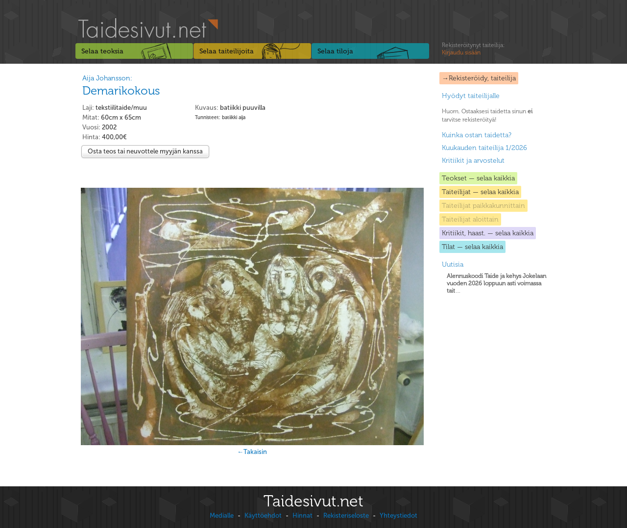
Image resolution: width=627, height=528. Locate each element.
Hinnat (302, 515)
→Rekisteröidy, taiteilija (479, 78)
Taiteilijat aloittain (470, 219)
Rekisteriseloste (346, 515)
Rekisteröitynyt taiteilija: (473, 49)
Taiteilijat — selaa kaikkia (480, 192)
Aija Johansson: (107, 78)
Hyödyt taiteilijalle (471, 96)
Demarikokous (121, 90)
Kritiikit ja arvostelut (473, 160)
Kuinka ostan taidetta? (476, 135)
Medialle (222, 515)
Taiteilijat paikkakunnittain (483, 205)
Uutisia (452, 264)
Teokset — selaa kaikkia (478, 178)
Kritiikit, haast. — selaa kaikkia (487, 233)
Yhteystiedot (398, 515)
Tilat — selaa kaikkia (472, 247)
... (496, 283)
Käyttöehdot (263, 515)
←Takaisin (252, 451)
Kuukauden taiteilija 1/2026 (484, 148)
